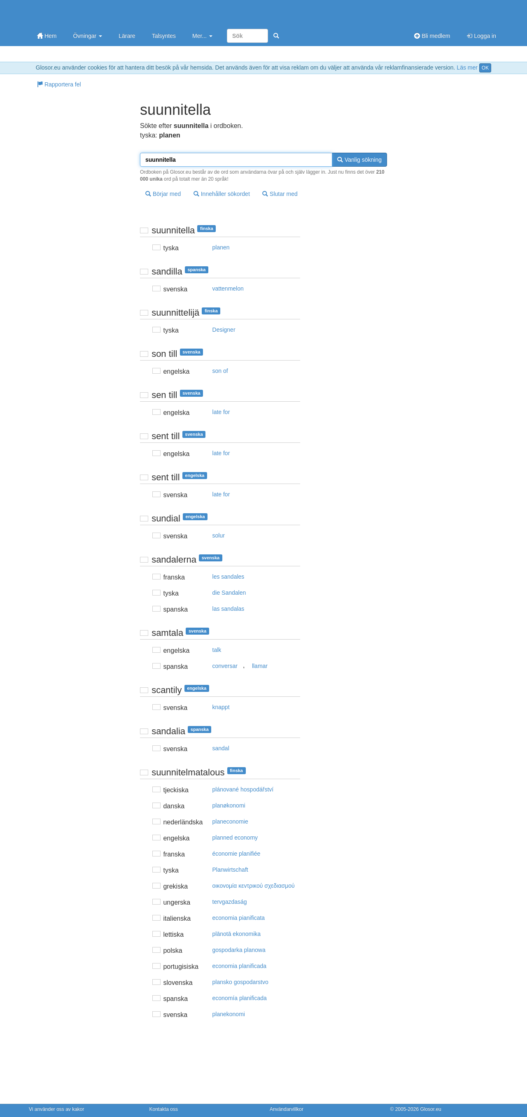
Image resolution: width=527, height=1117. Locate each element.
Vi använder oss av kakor (56, 1109)
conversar (225, 666)
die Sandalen (229, 592)
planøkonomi (228, 805)
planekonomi (228, 1014)
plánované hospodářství (243, 789)
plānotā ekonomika (236, 934)
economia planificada (239, 966)
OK (485, 68)
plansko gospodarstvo (240, 982)
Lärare (127, 36)
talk (217, 650)
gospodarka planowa (239, 950)
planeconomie (230, 821)
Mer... (202, 36)
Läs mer (467, 67)
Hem (46, 36)
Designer (224, 329)
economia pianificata (238, 918)
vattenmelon (228, 288)
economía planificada (239, 998)
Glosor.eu (430, 1109)
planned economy (235, 837)
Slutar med (280, 194)
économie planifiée (236, 853)
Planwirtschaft (230, 869)
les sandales (228, 576)
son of (220, 371)
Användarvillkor (286, 1109)
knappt (221, 707)
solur (218, 535)
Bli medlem (432, 36)
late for (221, 412)
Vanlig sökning (359, 159)
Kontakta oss (163, 1109)
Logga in (481, 36)
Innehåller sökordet (222, 194)
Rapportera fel (59, 84)
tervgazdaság (229, 901)
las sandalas (228, 608)
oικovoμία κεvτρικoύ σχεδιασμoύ (253, 885)
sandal (220, 748)
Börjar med (163, 194)
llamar (260, 666)
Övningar (87, 36)
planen (221, 247)
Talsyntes (164, 36)
